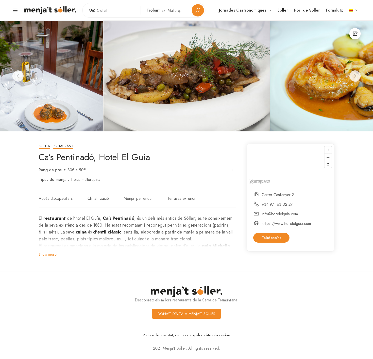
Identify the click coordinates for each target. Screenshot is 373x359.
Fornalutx (334, 10)
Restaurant (63, 146)
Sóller (282, 10)
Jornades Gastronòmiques (245, 10)
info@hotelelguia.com (280, 214)
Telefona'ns (271, 237)
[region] (290, 165)
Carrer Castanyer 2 (278, 195)
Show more (48, 254)
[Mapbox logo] (259, 181)
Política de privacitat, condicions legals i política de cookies (186, 335)
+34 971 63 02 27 (277, 204)
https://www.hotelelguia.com (286, 223)
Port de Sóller (307, 10)
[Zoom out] (328, 157)
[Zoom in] (328, 150)
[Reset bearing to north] (328, 164)
